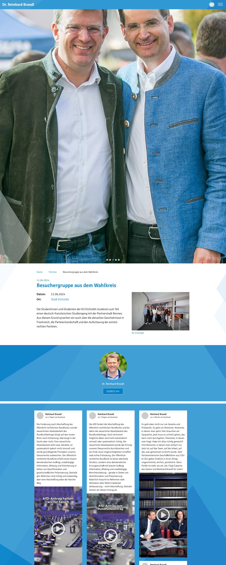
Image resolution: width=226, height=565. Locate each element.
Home (39, 272)
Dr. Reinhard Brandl (113, 383)
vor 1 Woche (155, 417)
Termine (53, 272)
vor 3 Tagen (102, 417)
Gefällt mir (113, 391)
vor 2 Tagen (50, 417)
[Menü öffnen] (220, 4)
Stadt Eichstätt (60, 299)
